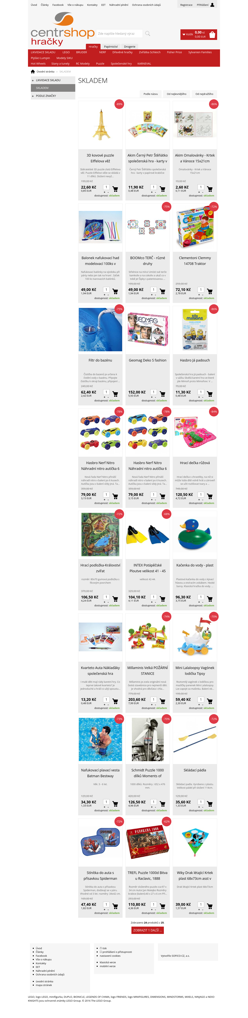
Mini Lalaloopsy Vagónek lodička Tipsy (195, 670)
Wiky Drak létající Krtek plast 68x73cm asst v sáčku (195, 875)
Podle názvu (151, 94)
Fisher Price (174, 52)
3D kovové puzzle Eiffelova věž (100, 158)
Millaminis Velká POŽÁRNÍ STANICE (147, 670)
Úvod (34, 5)
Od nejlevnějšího (176, 94)
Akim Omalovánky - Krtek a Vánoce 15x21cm (195, 158)
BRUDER (81, 52)
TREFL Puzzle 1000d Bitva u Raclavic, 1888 (147, 875)
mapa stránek (44, 985)
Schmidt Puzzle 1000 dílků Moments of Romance (147, 773)
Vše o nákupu (75, 5)
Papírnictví (111, 46)
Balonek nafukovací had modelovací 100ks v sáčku (100, 260)
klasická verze (108, 962)
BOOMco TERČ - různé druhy (147, 260)
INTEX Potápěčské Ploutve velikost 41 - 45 (148, 568)
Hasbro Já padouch (195, 360)
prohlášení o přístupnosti (117, 952)
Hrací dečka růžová (195, 462)
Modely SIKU (65, 58)
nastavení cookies (110, 955)
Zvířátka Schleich (150, 52)
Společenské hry (121, 63)
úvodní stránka (44, 981)
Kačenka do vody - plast (194, 565)
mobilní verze (108, 966)
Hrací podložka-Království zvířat (100, 568)
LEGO (66, 52)
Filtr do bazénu (100, 360)
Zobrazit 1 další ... (147, 930)
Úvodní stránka (45, 71)
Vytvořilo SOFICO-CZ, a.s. (175, 955)
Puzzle (100, 63)
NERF (102, 52)
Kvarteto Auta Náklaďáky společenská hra (100, 670)
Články (45, 5)
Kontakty (92, 5)
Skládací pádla (195, 770)
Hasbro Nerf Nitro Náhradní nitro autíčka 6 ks (100, 465)
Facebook (58, 5)
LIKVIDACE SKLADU (43, 52)
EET (103, 5)
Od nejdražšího (204, 94)
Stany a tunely (60, 63)
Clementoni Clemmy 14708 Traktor (195, 260)
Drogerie (129, 46)
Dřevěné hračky (123, 52)
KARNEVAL (144, 63)
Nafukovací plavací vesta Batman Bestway (100, 773)
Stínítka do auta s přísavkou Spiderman (100, 875)
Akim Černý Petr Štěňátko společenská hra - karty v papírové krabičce (148, 158)
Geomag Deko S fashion (148, 360)
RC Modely (83, 63)
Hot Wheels (38, 63)
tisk (105, 948)
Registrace (186, 5)
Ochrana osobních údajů (146, 5)
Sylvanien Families (200, 52)
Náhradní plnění (118, 5)
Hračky (93, 46)
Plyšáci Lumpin (40, 58)
